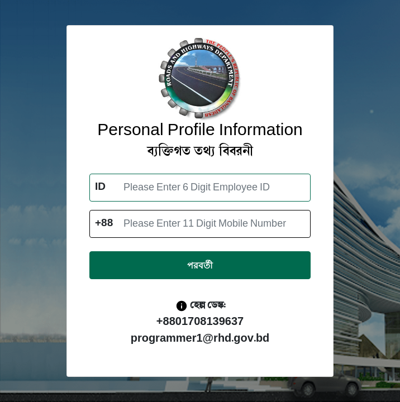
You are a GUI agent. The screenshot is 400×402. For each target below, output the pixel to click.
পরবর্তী (200, 265)
